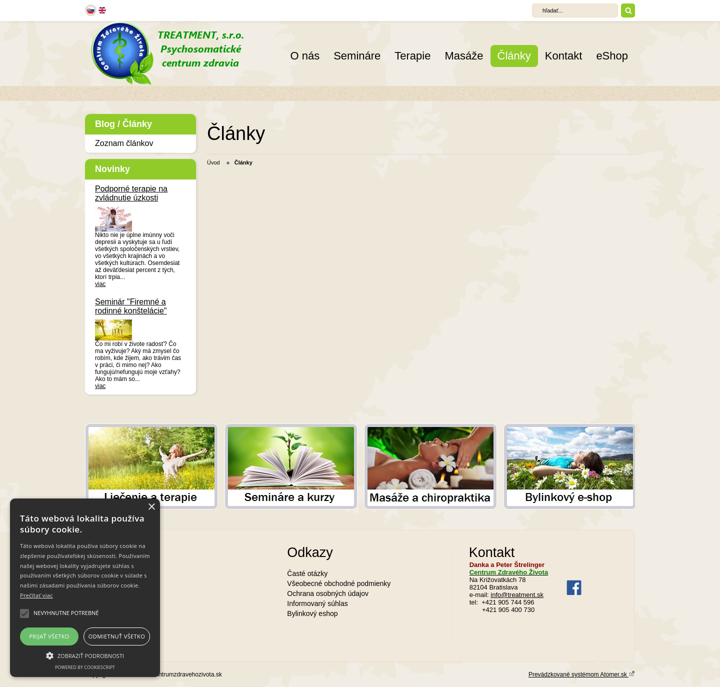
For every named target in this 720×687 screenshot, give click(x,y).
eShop (612, 56)
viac (100, 284)
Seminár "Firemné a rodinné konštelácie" (131, 306)
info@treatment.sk (517, 594)
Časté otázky (307, 574)
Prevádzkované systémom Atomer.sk (581, 674)
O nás (305, 56)
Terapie (412, 56)
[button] (85, 655)
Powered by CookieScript (85, 667)
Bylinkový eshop (312, 614)
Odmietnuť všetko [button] (116, 636)
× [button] (151, 507)
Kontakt (563, 56)
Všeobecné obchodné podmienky (338, 584)
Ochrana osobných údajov (327, 594)
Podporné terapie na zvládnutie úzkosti (131, 193)
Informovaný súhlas (317, 604)
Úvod (213, 163)
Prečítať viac (36, 595)
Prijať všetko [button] (49, 636)
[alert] (85, 587)
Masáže (463, 56)
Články (514, 56)
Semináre (357, 56)
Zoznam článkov (124, 143)
